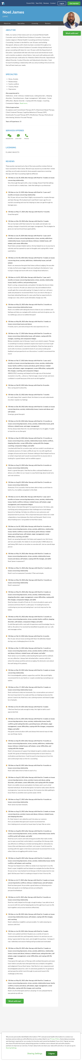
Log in (62, 3)
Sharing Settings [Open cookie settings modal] (34, 1053)
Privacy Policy (55, 1039)
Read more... (24, 103)
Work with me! (72, 33)
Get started (74, 3)
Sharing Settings (11, 1048)
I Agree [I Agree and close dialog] (51, 1053)
